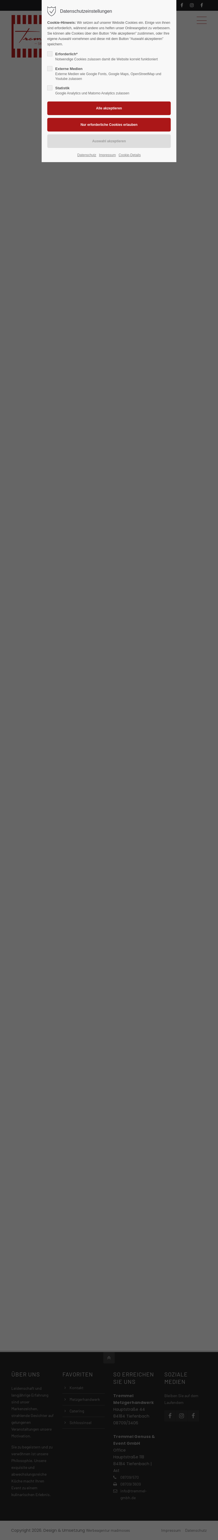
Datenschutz (86, 155)
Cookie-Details (130, 155)
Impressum (107, 155)
